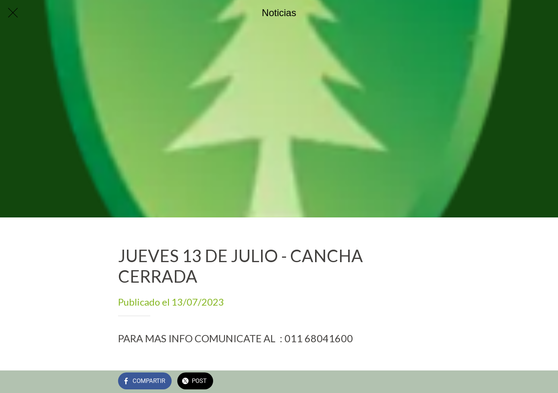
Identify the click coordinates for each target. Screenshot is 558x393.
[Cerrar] (13, 13)
